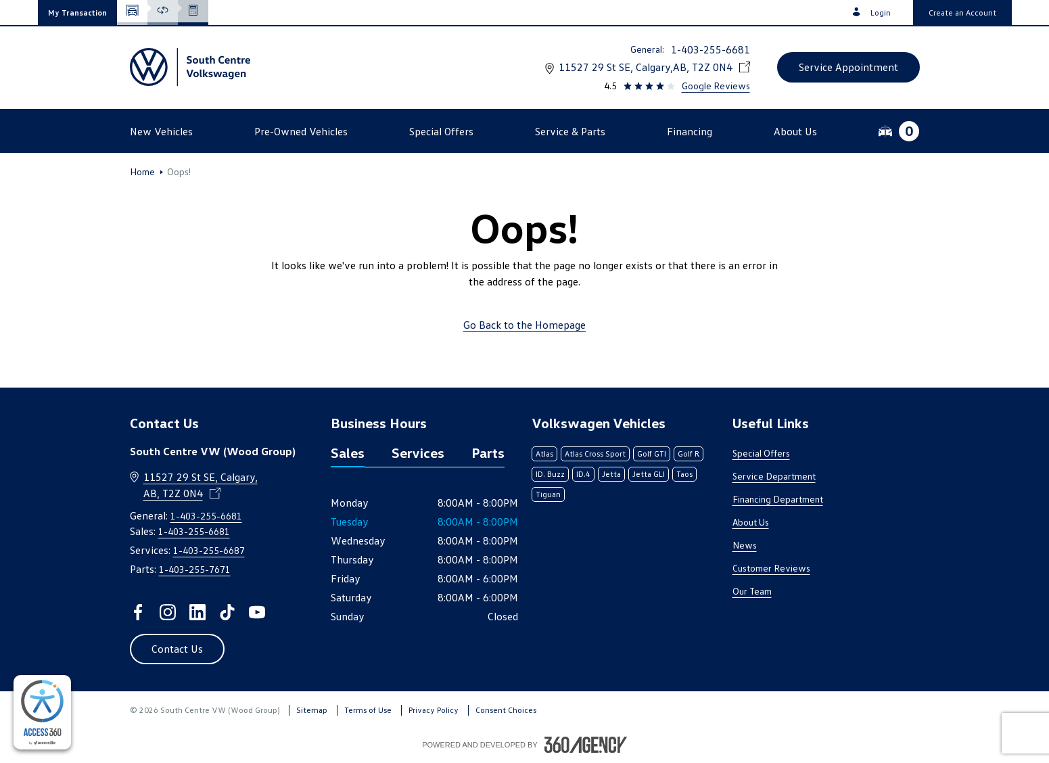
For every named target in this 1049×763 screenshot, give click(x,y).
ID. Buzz (550, 474)
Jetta (611, 474)
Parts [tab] (488, 452)
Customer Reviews (771, 568)
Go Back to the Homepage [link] (524, 324)
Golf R (688, 453)
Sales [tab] (348, 452)
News (744, 545)
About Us (750, 522)
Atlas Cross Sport (595, 453)
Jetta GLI (648, 474)
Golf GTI (651, 453)
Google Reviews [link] (716, 85)
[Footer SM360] (585, 745)
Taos (684, 474)
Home (142, 171)
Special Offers (761, 453)
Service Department (774, 476)
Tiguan (548, 494)
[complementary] (42, 712)
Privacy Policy (434, 710)
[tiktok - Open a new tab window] (227, 612)
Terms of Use (368, 710)
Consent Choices (505, 710)
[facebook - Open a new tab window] (138, 612)
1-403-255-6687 (209, 550)
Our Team (752, 591)
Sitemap (311, 710)
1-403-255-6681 (710, 49)
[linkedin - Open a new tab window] (197, 612)
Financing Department (777, 499)
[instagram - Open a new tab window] (168, 612)
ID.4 (583, 474)
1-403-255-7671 (195, 569)
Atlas (544, 453)
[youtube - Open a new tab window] (257, 612)
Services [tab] (418, 452)
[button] (77, 12)
